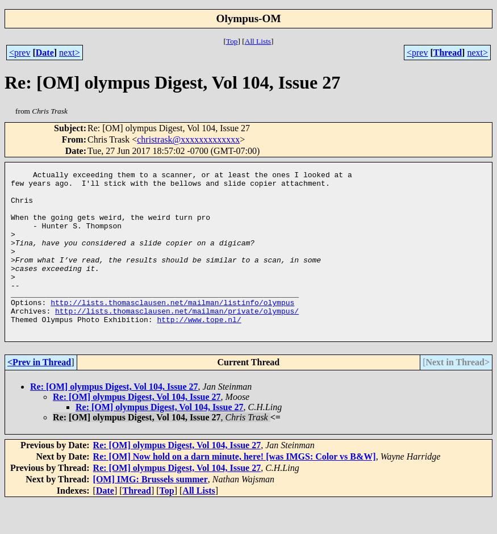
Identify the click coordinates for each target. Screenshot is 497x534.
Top (232, 41)
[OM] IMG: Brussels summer (150, 511)
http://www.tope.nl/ (199, 350)
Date (45, 52)
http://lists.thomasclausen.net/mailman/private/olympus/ (177, 340)
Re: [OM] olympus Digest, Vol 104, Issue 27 (114, 419)
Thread (447, 52)
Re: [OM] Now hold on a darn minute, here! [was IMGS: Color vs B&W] (234, 489)
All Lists (258, 41)
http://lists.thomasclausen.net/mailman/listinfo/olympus (172, 329)
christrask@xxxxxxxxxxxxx (188, 139)
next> (69, 52)
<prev (19, 52)
